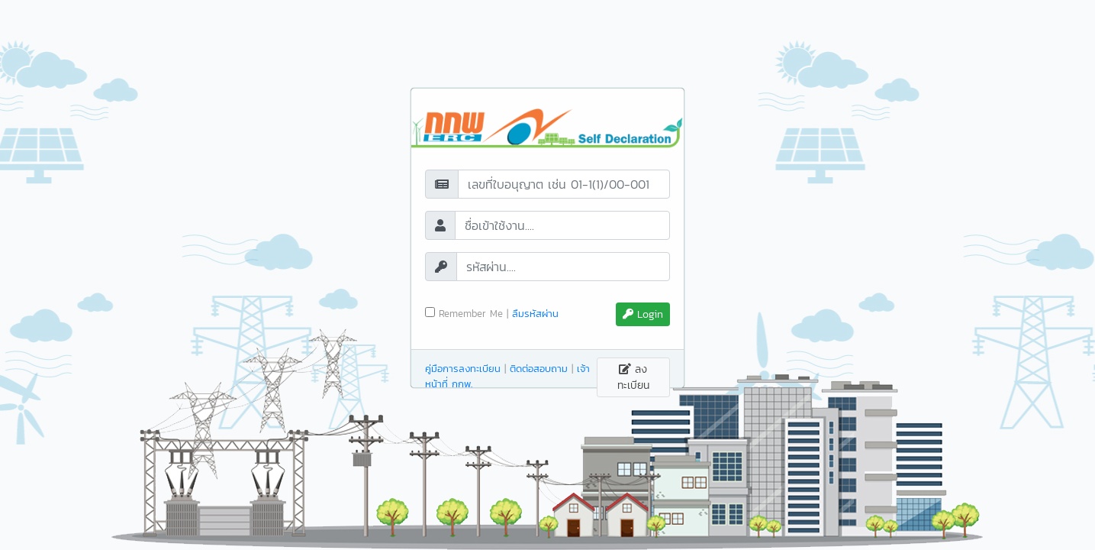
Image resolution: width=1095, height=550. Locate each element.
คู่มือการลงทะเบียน (463, 368)
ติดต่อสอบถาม (539, 368)
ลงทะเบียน (633, 377)
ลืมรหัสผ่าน (535, 313)
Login (643, 314)
